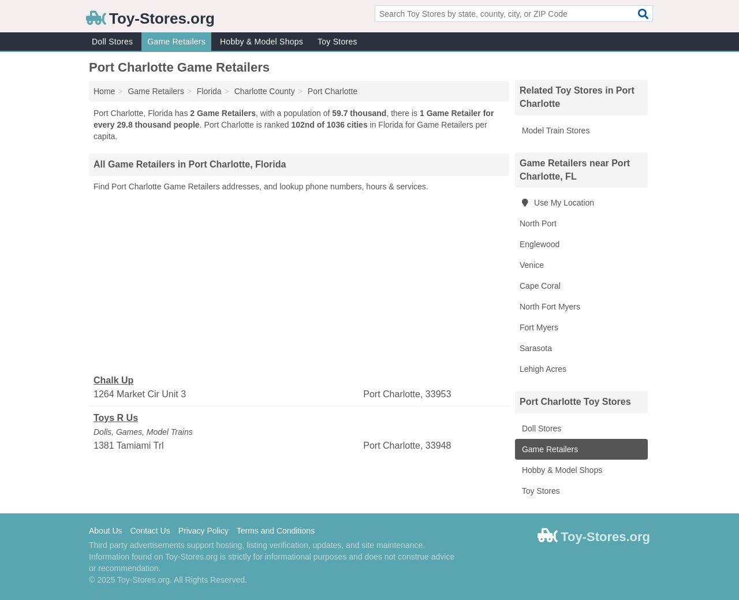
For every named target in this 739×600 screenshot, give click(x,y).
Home (104, 91)
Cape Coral (540, 285)
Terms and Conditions (276, 530)
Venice (532, 265)
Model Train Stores (554, 130)
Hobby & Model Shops (261, 41)
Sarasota (536, 348)
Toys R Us (116, 418)
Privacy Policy (203, 530)
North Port (538, 223)
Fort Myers (539, 327)
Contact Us (150, 530)
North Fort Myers (550, 306)
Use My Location (557, 202)
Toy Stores (337, 41)
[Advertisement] (299, 283)
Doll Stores (112, 41)
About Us (105, 530)
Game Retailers (176, 41)
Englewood (539, 244)
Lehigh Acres (543, 369)
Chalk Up (113, 380)
